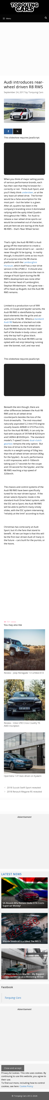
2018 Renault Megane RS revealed (24, 791)
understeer (27, 192)
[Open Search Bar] (46, 17)
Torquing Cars (13, 997)
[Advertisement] (24, 48)
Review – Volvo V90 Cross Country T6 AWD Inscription (22, 724)
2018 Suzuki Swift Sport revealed (24, 787)
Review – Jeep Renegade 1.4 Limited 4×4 (24, 672)
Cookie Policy (26, 1086)
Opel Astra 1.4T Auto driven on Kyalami (22, 776)
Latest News (11, 874)
